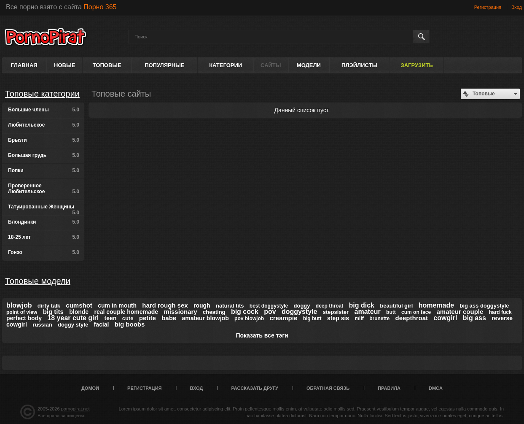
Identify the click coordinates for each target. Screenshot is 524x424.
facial (101, 324)
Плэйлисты (359, 65)
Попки (43, 170)
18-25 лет (43, 237)
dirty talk (49, 305)
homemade (436, 305)
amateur (368, 311)
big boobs (130, 324)
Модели (309, 65)
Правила (389, 388)
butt (391, 312)
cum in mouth (117, 305)
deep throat (329, 306)
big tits (53, 311)
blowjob (19, 305)
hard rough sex (165, 305)
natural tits (230, 305)
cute (128, 318)
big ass (474, 317)
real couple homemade (126, 311)
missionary (180, 311)
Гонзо (43, 252)
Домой (90, 388)
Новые (64, 65)
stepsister (336, 312)
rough (201, 305)
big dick (361, 305)
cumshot (79, 305)
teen (111, 318)
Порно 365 (99, 7)
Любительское (43, 125)
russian (42, 324)
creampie (283, 317)
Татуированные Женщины (43, 209)
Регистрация (487, 7)
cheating (214, 312)
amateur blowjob (205, 318)
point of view (21, 312)
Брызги (43, 140)
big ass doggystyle (484, 305)
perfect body (24, 318)
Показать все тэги (262, 335)
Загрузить (417, 65)
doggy (302, 305)
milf (359, 318)
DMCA (436, 388)
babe (168, 317)
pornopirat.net (75, 408)
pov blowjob (249, 318)
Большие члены (43, 110)
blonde (79, 311)
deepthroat (411, 317)
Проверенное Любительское (43, 188)
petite (147, 317)
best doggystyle (269, 306)
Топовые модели (37, 281)
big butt (312, 318)
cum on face (416, 312)
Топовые (107, 65)
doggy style (73, 324)
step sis (338, 318)
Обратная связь (327, 388)
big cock (244, 311)
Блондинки (43, 222)
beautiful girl (396, 305)
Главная (24, 65)
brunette (379, 318)
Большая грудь (43, 155)
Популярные (164, 65)
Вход (516, 7)
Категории (225, 65)
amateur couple (459, 311)
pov (270, 311)
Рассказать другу (254, 388)
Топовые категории (42, 93)
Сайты (271, 65)
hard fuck (500, 312)
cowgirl (445, 317)
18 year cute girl (73, 317)
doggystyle (299, 311)
